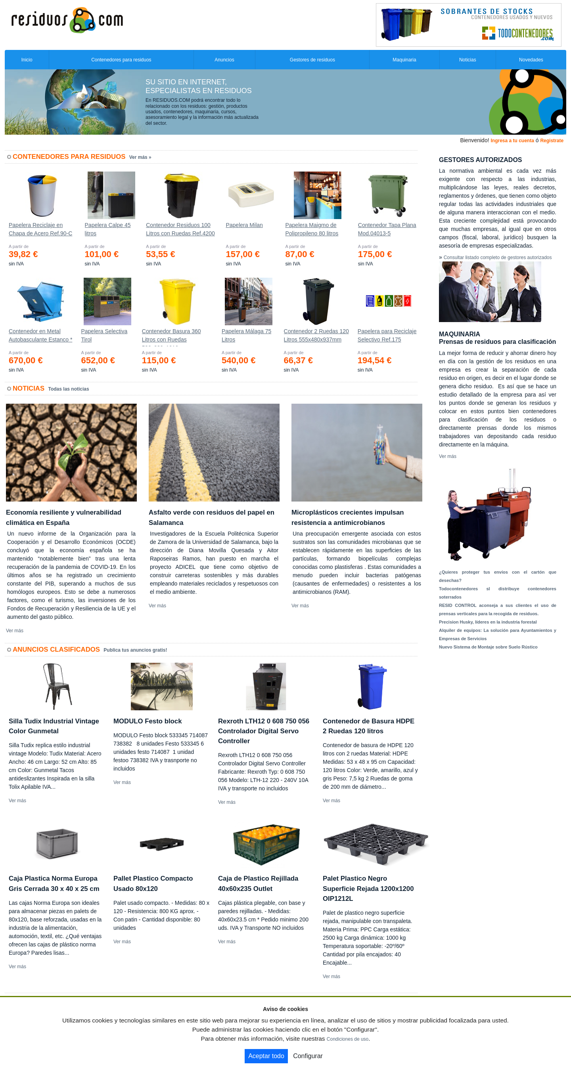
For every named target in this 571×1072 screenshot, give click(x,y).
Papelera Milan (244, 225)
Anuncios (224, 60)
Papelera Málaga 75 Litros (246, 335)
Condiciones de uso (347, 1039)
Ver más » (140, 157)
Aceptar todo (266, 1056)
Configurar (308, 1056)
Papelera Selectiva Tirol (104, 335)
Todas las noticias (68, 389)
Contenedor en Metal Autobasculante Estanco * (40, 335)
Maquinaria (404, 60)
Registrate (551, 140)
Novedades (531, 60)
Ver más (14, 630)
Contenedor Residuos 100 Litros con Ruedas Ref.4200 (180, 229)
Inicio (27, 60)
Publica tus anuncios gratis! (135, 650)
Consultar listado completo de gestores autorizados (498, 257)
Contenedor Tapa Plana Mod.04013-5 (387, 229)
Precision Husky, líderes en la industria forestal (488, 622)
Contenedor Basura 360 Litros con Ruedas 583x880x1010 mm (171, 337)
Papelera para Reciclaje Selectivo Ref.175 (387, 335)
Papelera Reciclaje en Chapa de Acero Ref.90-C (40, 229)
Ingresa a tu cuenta (512, 140)
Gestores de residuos (312, 60)
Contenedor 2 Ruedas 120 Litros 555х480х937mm (316, 335)
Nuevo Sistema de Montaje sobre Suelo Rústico (488, 647)
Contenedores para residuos (121, 60)
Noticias (467, 60)
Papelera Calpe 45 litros (108, 229)
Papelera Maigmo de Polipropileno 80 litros (311, 229)
